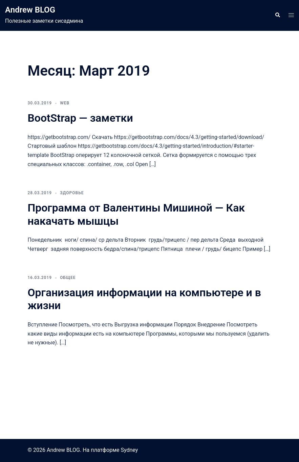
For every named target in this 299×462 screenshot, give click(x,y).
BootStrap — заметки (80, 118)
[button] (277, 15)
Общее (68, 277)
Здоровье (72, 192)
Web (64, 103)
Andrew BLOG (30, 10)
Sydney (129, 450)
